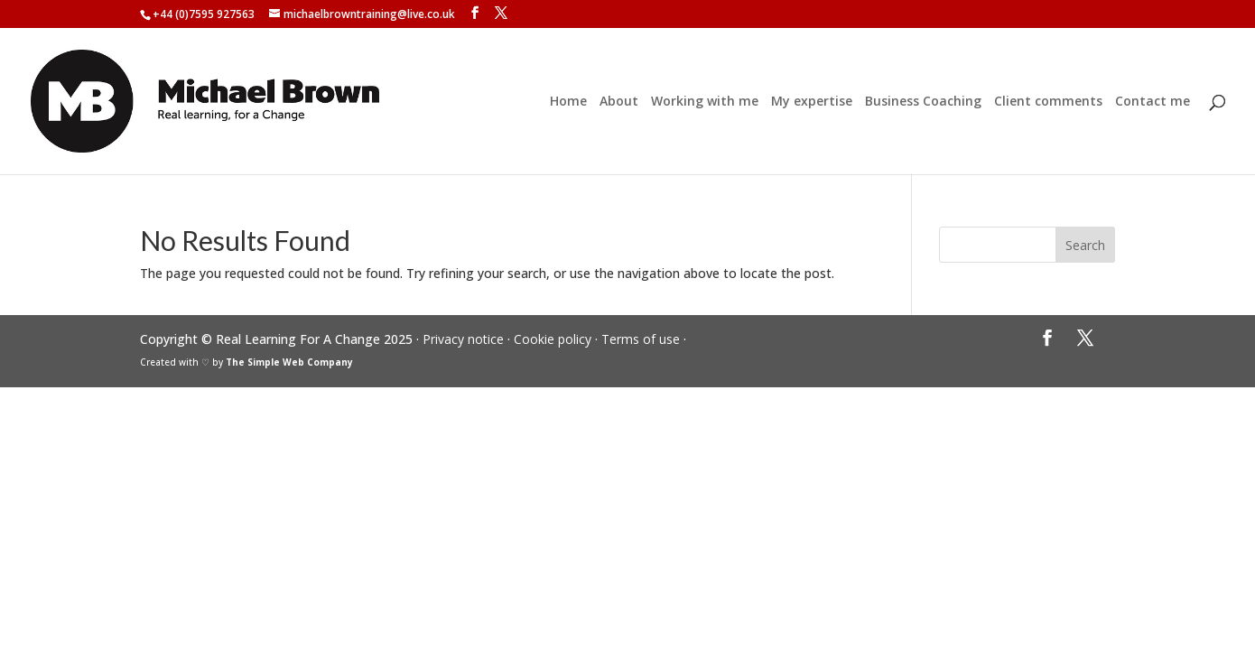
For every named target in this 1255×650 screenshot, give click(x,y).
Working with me (704, 102)
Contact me (1152, 102)
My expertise (811, 102)
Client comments (1048, 102)
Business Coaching (923, 102)
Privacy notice (463, 339)
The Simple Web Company (289, 362)
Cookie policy (552, 339)
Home (568, 102)
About (619, 102)
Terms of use (640, 339)
